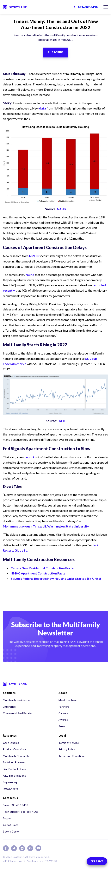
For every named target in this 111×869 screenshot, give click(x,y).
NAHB (61, 209)
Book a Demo (11, 831)
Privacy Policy (67, 749)
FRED (61, 421)
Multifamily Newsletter (17, 756)
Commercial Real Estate (17, 713)
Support (8, 818)
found (30, 274)
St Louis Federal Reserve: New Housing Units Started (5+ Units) (56, 578)
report (29, 457)
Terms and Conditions (72, 756)
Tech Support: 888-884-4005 (20, 811)
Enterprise (9, 706)
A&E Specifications (14, 775)
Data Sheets (10, 788)
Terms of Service (69, 742)
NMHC (34, 256)
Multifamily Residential (16, 700)
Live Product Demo (14, 769)
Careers (63, 713)
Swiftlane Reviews (14, 762)
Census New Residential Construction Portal (42, 568)
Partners (64, 706)
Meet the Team (68, 700)
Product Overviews (15, 749)
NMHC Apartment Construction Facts (38, 573)
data (42, 108)
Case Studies (11, 742)
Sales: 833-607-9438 (15, 805)
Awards (63, 719)
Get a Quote (10, 824)
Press (62, 726)
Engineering (10, 782)
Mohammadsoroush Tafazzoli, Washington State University (46, 526)
